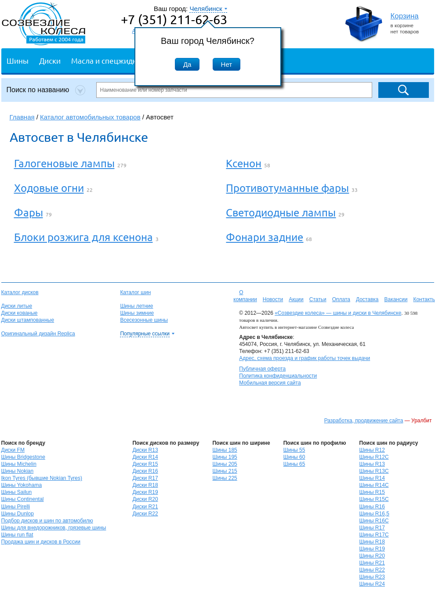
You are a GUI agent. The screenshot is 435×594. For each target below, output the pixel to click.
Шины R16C (374, 521)
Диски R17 (145, 478)
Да (187, 64)
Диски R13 (145, 450)
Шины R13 (372, 464)
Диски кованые (19, 313)
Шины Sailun (16, 492)
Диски (50, 60)
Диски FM (13, 450)
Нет (226, 64)
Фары (28, 212)
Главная (22, 117)
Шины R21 (372, 563)
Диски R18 (145, 485)
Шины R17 (372, 528)
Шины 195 (224, 457)
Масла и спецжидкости (111, 60)
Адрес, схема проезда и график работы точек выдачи (304, 358)
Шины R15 (372, 492)
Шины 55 (294, 450)
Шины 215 (224, 471)
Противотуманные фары (287, 187)
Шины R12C (374, 457)
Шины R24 (372, 584)
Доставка (367, 299)
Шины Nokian (17, 471)
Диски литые (17, 306)
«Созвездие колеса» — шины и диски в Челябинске (338, 313)
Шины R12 (372, 450)
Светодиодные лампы (281, 212)
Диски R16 (145, 471)
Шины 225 (224, 478)
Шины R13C (374, 471)
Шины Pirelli (15, 507)
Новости (273, 299)
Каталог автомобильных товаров (90, 117)
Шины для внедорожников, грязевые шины (53, 528)
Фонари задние (264, 236)
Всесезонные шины (144, 320)
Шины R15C (374, 499)
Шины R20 (372, 556)
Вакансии (395, 299)
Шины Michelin (18, 464)
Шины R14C (374, 485)
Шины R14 (372, 478)
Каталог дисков (20, 292)
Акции (296, 299)
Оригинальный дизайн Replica (38, 334)
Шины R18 (372, 542)
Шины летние (136, 306)
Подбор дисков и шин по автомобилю (47, 521)
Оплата (341, 299)
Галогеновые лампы (64, 163)
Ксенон (243, 163)
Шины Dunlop (17, 514)
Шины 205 (224, 464)
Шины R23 (372, 577)
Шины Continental (22, 499)
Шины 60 (294, 457)
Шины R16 (372, 507)
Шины (18, 60)
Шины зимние (137, 313)
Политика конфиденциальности (278, 376)
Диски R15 (145, 464)
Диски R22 (145, 514)
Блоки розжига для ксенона (83, 236)
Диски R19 (145, 492)
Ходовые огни (49, 187)
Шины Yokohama (21, 485)
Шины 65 (294, 464)
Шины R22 (372, 570)
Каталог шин (135, 292)
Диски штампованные (27, 320)
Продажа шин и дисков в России (41, 542)
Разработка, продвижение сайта (363, 421)
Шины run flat (17, 535)
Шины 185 (224, 450)
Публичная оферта (262, 369)
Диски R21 (145, 507)
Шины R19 (372, 549)
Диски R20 (145, 499)
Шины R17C (374, 535)
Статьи (317, 299)
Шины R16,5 (374, 514)
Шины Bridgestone (23, 457)
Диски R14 (145, 457)
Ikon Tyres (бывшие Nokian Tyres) (41, 478)
